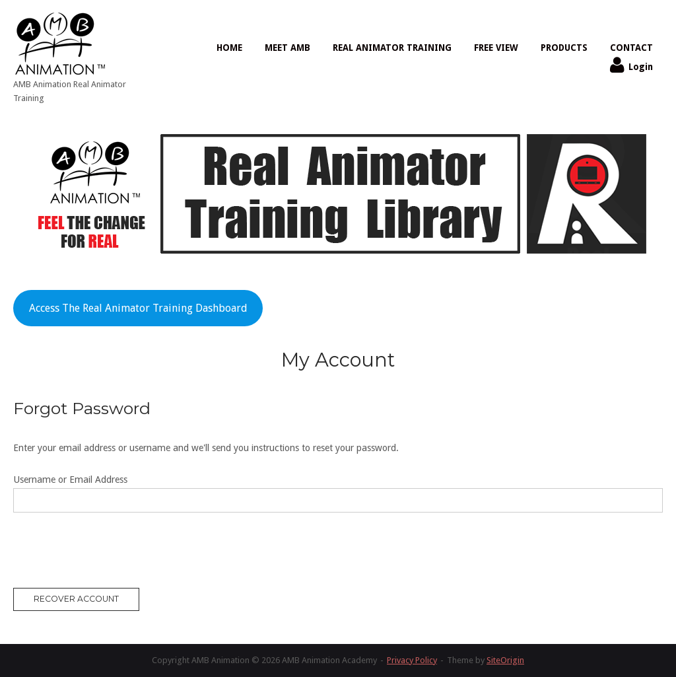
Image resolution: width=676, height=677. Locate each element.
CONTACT (631, 47)
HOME (229, 47)
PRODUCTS (564, 47)
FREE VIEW (496, 47)
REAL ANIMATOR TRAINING (392, 47)
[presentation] (113, 553)
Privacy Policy (412, 660)
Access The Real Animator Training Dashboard (138, 308)
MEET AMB (287, 47)
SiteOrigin (505, 660)
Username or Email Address (70, 479)
